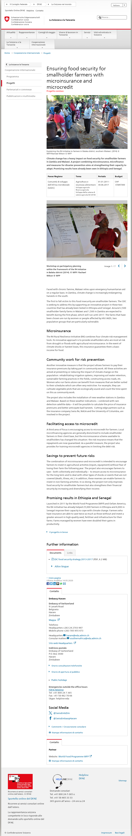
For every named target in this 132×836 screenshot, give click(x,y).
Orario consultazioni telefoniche (66, 665)
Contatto (53, 591)
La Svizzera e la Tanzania (17, 45)
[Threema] (58, 583)
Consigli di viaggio (47, 35)
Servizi (87, 35)
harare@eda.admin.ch (77, 635)
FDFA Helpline (56, 689)
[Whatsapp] (61, 583)
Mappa (54, 620)
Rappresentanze (26, 35)
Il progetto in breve (58, 532)
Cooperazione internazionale (42, 45)
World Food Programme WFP (75, 756)
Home (7, 53)
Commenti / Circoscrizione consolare (68, 726)
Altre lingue (61, 566)
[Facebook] (48, 583)
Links (70, 552)
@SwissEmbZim (61, 713)
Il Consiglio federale (18, 4)
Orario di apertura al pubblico (65, 672)
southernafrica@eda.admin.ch (85, 638)
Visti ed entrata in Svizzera (104, 35)
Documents (54, 552)
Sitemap (122, 780)
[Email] (64, 583)
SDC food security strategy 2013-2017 (80, 559)
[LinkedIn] (54, 583)
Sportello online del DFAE (22, 798)
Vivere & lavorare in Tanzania (69, 35)
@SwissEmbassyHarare (65, 718)
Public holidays (59, 680)
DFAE (39, 4)
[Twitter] (51, 583)
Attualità (11, 35)
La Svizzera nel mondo (61, 4)
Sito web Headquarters (62, 643)
